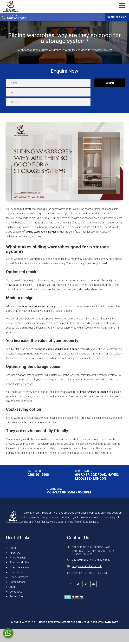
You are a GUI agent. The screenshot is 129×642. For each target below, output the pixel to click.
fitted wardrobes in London (37, 306)
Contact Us (16, 591)
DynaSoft (111, 622)
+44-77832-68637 (100, 559)
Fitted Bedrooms (19, 567)
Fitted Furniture (18, 557)
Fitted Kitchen (17, 572)
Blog (12, 586)
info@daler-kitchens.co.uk (87, 566)
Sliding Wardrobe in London (41, 231)
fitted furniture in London (94, 391)
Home (13, 547)
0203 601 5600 (16, 18)
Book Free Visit (116, 16)
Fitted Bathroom (19, 577)
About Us (15, 552)
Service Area (17, 596)
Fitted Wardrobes (19, 562)
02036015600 (80, 559)
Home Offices (18, 581)
